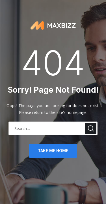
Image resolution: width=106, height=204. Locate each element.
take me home (53, 150)
